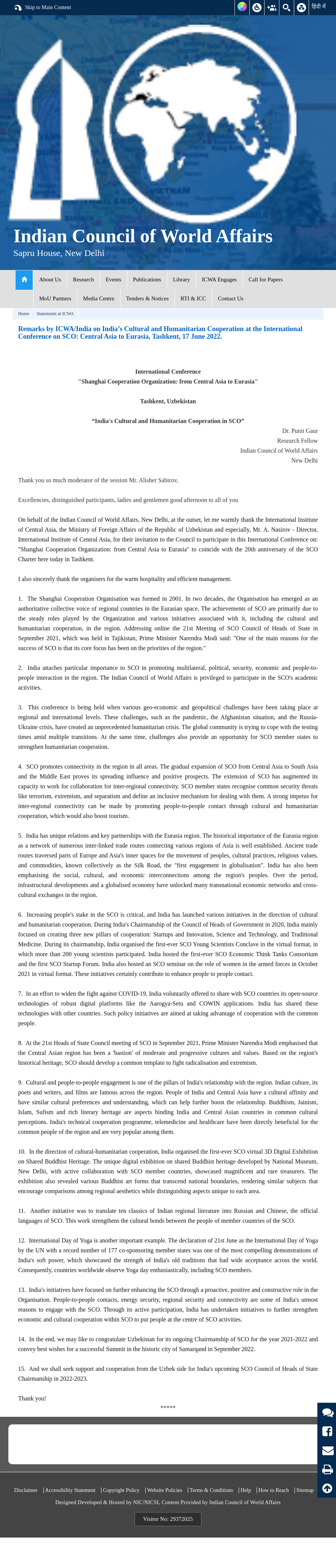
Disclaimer (25, 1490)
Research (83, 279)
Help (246, 1490)
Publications (147, 279)
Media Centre (98, 298)
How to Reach (273, 1490)
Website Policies (164, 1490)
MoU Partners (55, 298)
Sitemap (305, 1490)
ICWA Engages (219, 279)
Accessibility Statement (70, 1490)
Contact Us (230, 298)
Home (23, 313)
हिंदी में (319, 6)
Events (113, 279)
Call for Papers (266, 279)
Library (181, 279)
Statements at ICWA (55, 313)
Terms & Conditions (211, 1490)
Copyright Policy (121, 1490)
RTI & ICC (193, 298)
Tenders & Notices (147, 298)
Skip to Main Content (42, 8)
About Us (50, 279)
